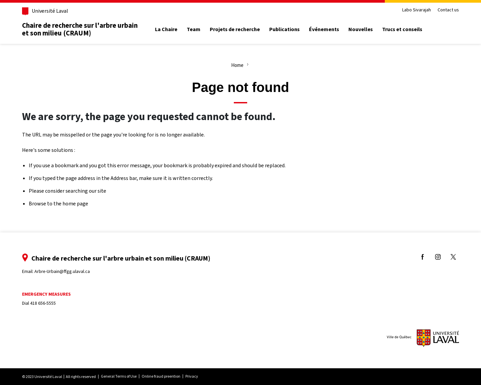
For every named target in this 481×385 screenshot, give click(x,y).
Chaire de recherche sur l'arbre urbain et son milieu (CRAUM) (80, 29)
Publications (284, 29)
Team (193, 29)
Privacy (191, 376)
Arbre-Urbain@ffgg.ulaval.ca (62, 271)
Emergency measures (46, 294)
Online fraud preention (161, 376)
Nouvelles (360, 29)
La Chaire (166, 29)
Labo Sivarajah (416, 10)
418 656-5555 (43, 303)
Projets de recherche (235, 29)
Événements (324, 29)
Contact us (448, 10)
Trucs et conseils (402, 29)
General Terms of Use (119, 376)
